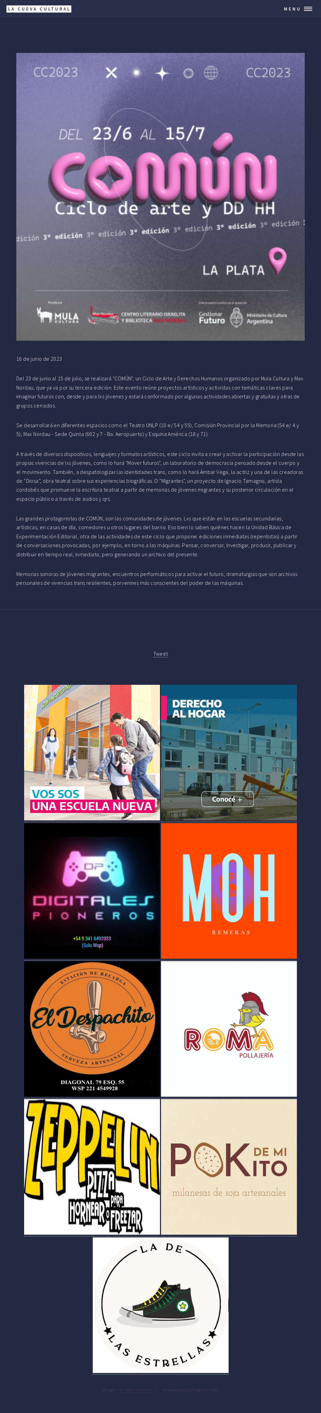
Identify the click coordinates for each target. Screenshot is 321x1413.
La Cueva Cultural (134, 1389)
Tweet (160, 653)
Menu (292, 9)
